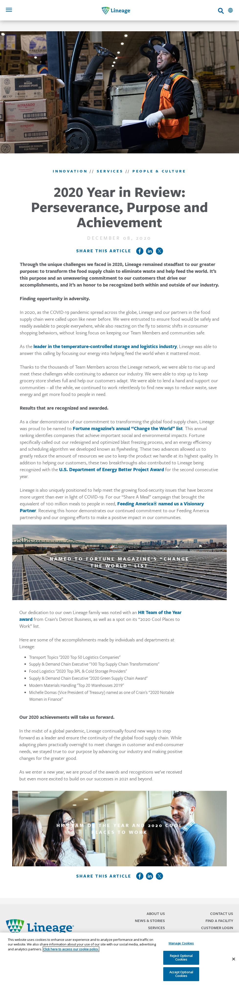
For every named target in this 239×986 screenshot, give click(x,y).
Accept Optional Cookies (181, 974)
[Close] (233, 959)
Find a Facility (219, 920)
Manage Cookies (181, 943)
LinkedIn (149, 251)
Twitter (159, 251)
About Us (156, 913)
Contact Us (221, 913)
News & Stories (150, 920)
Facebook (139, 251)
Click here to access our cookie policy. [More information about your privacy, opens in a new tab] (71, 949)
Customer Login (217, 927)
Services (156, 927)
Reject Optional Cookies (181, 958)
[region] (119, 959)
